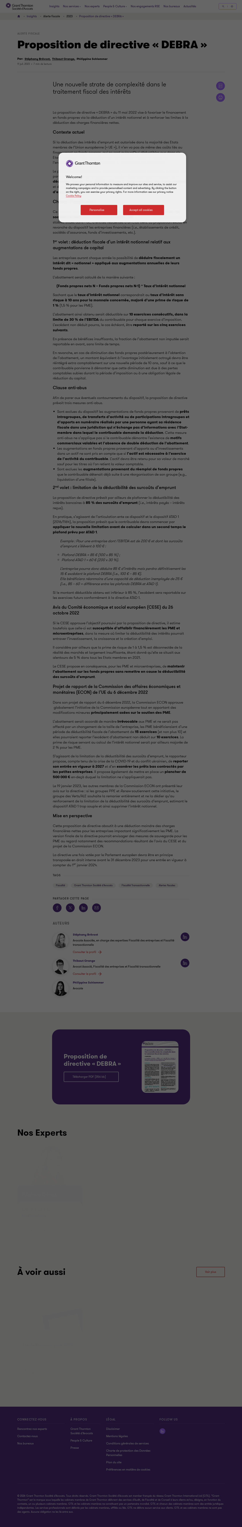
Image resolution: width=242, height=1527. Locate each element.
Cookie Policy (73, 196)
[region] (122, 187)
